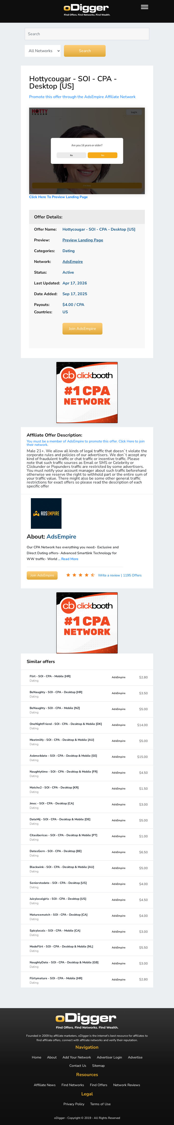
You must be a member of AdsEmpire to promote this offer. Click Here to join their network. (86, 443)
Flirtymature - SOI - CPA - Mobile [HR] (56, 980)
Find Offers (98, 1085)
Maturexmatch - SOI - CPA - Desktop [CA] (58, 917)
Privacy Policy (73, 1104)
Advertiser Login (109, 1057)
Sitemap (98, 1066)
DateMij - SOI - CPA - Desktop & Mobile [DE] (60, 821)
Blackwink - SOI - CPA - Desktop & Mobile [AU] (62, 869)
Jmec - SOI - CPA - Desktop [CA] (52, 805)
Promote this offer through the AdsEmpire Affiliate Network (82, 97)
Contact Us (77, 1066)
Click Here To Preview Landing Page (58, 197)
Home (36, 1057)
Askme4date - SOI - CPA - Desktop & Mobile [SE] (63, 758)
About (52, 1057)
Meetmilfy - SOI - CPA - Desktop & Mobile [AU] (62, 742)
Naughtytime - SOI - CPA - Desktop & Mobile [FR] (64, 773)
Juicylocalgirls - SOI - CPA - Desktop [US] (58, 901)
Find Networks (73, 1085)
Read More (69, 559)
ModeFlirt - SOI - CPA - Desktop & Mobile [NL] (61, 948)
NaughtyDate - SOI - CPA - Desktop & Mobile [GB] (64, 964)
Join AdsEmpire (82, 328)
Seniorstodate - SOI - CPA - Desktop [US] (58, 885)
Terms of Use (100, 1104)
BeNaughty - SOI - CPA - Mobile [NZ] (55, 710)
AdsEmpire (118, 677)
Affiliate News (45, 1085)
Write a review (109, 575)
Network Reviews (126, 1085)
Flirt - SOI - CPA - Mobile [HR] (50, 678)
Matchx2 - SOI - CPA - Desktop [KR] (54, 789)
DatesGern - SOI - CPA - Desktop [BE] (56, 853)
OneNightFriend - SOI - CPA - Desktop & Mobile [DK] (66, 726)
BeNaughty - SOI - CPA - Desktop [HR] (56, 694)
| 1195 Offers (131, 575)
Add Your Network (76, 1057)
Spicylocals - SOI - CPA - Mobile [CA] (55, 932)
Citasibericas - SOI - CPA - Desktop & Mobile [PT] (63, 837)
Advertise (135, 1057)
